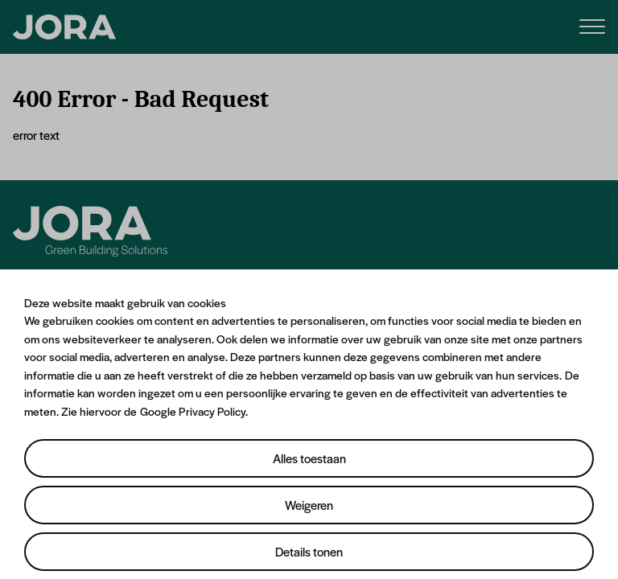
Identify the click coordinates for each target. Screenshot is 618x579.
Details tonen (309, 551)
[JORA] (64, 27)
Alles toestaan (309, 458)
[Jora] (90, 231)
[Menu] (592, 25)
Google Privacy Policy (192, 411)
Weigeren (309, 504)
